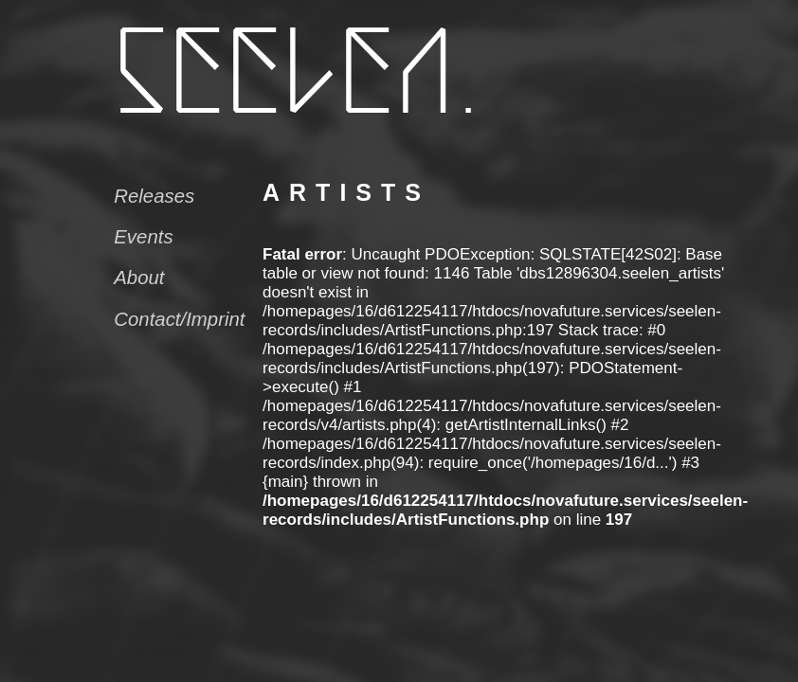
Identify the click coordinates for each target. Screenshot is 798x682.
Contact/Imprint (179, 319)
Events (143, 236)
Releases (154, 196)
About (139, 277)
